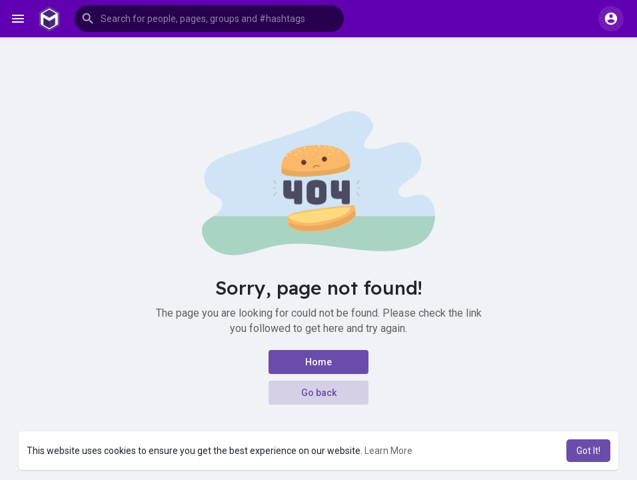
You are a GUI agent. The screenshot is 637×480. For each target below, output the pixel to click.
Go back (318, 392)
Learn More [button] (388, 450)
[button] (209, 18)
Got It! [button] (588, 450)
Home (318, 362)
